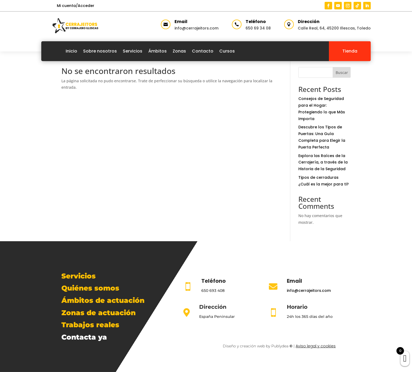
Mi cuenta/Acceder (75, 5)
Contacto (202, 51)
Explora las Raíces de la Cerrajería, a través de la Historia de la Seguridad (323, 162)
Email (181, 21)
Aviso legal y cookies (316, 346)
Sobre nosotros (100, 51)
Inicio (71, 51)
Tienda (349, 51)
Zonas (179, 51)
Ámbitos (157, 51)
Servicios (132, 51)
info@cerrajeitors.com (196, 28)
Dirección (309, 21)
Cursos (227, 51)
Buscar (342, 72)
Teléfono (256, 21)
